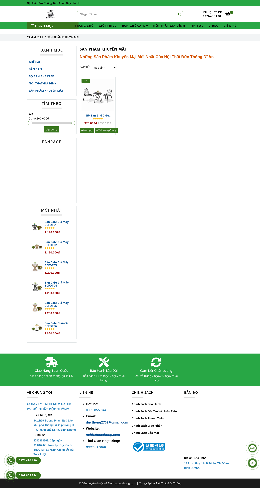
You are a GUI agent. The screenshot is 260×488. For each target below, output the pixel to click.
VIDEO (214, 26)
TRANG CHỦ (84, 26)
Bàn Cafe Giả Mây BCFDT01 (57, 223)
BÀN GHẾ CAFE (135, 26)
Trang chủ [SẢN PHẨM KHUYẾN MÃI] (35, 37)
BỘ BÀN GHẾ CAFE (41, 76)
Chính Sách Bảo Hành (146, 404)
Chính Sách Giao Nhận (147, 425)
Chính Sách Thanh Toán (148, 418)
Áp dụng (51, 129)
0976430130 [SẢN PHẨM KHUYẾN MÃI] (211, 16)
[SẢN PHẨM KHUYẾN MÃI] (50, 14)
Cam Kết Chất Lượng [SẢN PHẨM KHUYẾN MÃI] (156, 370)
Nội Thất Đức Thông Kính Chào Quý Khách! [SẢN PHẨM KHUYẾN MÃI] (53, 3)
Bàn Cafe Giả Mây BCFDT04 (57, 284)
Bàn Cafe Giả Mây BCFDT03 (57, 264)
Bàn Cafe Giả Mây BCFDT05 (57, 304)
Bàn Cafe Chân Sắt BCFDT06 (57, 325)
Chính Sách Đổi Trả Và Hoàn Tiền (154, 411)
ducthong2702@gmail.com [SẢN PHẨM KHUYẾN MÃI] (107, 422)
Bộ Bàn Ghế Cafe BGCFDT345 (97, 115)
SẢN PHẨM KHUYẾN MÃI (46, 91)
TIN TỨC (197, 26)
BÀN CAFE (36, 69)
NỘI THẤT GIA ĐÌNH (169, 26)
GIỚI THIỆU (108, 26)
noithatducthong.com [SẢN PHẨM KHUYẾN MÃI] (103, 434)
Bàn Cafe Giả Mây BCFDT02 (57, 243)
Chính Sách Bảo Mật (145, 433)
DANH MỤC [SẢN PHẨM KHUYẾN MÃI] (51, 50)
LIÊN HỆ (230, 26)
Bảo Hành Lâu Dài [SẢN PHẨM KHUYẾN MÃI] (104, 370)
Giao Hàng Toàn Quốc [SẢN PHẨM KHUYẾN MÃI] (51, 370)
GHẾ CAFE (35, 62)
